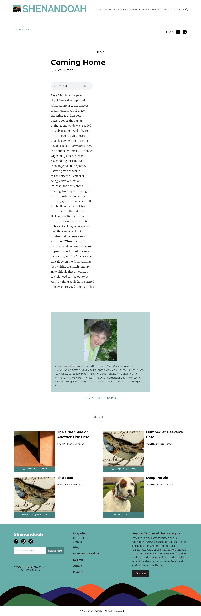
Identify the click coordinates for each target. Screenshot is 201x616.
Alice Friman (63, 70)
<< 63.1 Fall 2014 (21, 30)
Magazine (103, 9)
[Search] (186, 9)
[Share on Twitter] (185, 32)
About (167, 9)
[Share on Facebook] (178, 32)
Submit (156, 9)
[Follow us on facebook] (16, 541)
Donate (179, 9)
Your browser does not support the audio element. (72, 86)
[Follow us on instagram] (23, 541)
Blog (117, 9)
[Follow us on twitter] (31, 541)
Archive (77, 542)
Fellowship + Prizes (136, 9)
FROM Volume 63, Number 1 (100, 398)
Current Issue (81, 538)
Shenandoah (28, 534)
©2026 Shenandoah (91, 611)
